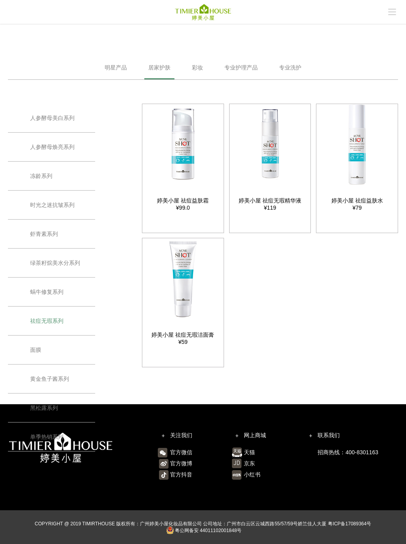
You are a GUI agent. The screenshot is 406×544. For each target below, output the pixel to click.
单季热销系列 (46, 437)
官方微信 (181, 452)
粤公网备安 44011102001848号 (204, 530)
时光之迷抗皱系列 (52, 205)
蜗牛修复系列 (46, 292)
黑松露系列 (44, 408)
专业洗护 (290, 67)
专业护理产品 (241, 67)
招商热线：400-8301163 (348, 452)
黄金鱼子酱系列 (49, 379)
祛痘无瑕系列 (46, 321)
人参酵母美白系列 (52, 118)
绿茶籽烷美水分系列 (55, 263)
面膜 (35, 350)
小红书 (252, 474)
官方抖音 (181, 474)
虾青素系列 (44, 234)
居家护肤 (159, 67)
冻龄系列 (41, 176)
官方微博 (181, 463)
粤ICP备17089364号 (349, 524)
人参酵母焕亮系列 (52, 147)
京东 (249, 463)
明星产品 (116, 67)
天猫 (249, 452)
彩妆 (197, 67)
